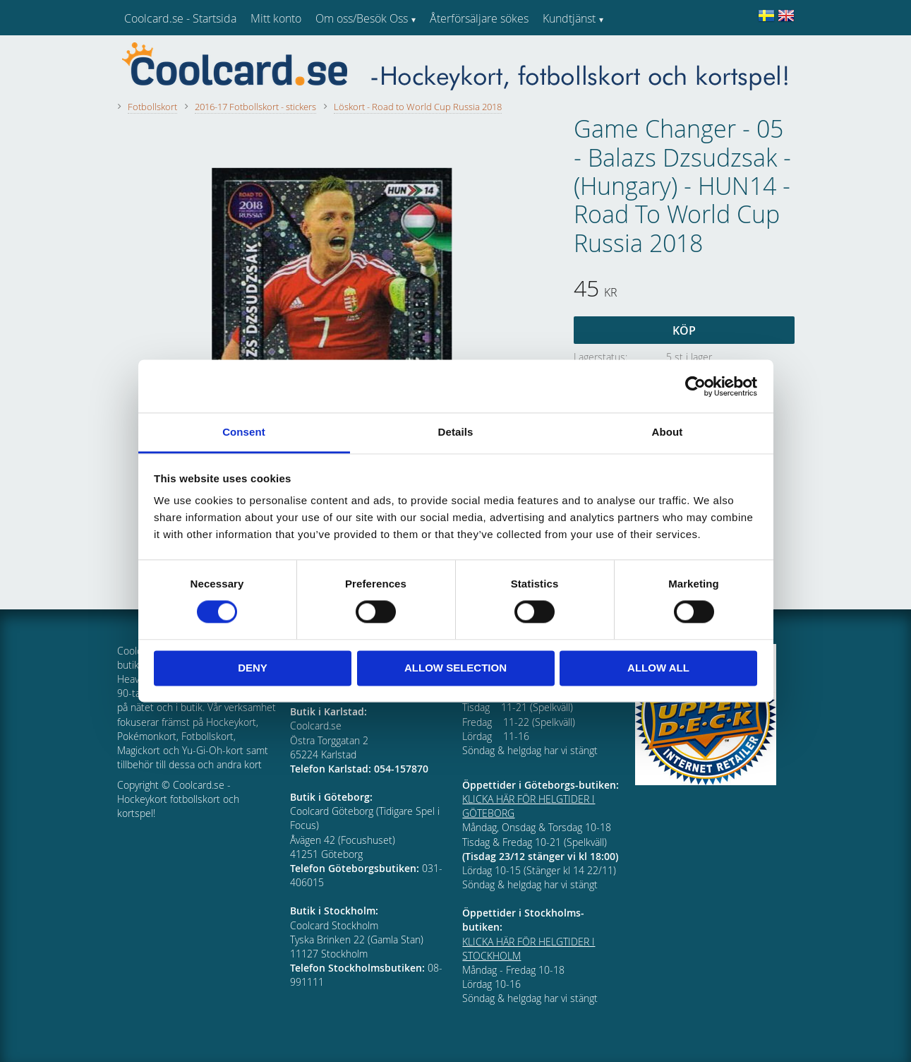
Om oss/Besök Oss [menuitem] (361, 18)
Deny (252, 668)
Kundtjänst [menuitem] (569, 18)
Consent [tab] (243, 432)
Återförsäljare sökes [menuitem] (479, 18)
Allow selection (455, 668)
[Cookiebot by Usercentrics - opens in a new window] (695, 386)
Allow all (658, 668)
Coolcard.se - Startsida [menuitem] (180, 18)
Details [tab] (455, 432)
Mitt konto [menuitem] (276, 18)
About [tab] (667, 432)
